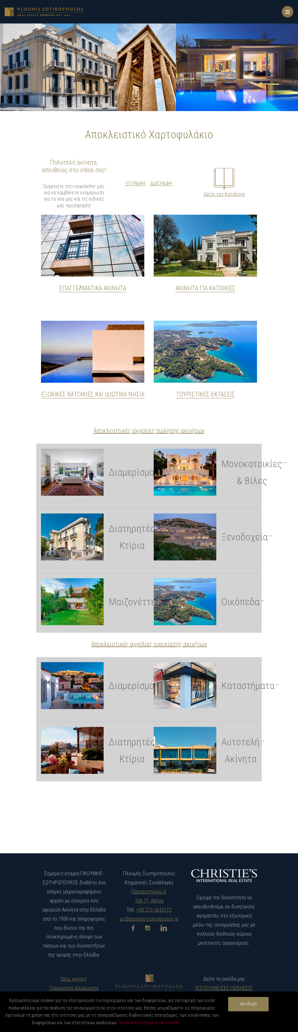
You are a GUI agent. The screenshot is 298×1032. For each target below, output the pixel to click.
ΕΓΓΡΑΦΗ (135, 183)
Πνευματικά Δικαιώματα (74, 988)
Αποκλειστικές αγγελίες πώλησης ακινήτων (149, 430)
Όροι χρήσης (74, 979)
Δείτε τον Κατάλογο (224, 194)
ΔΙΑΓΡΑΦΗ (161, 183)
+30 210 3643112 (154, 910)
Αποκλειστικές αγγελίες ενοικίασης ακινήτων (149, 644)
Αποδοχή (248, 1003)
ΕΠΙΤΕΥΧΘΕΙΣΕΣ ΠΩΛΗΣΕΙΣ (224, 988)
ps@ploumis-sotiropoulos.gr (149, 919)
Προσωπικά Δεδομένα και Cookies (149, 1022)
